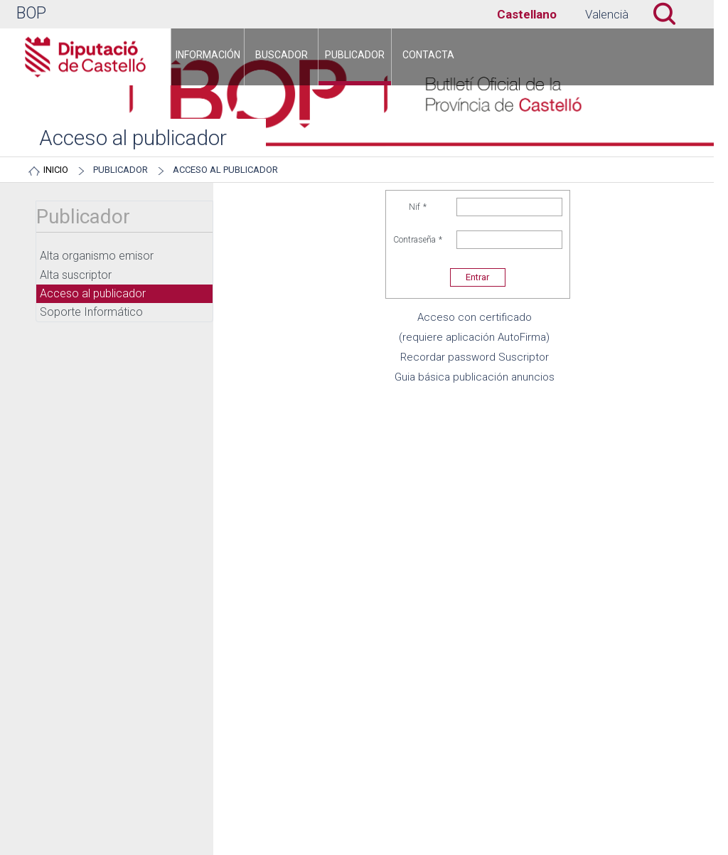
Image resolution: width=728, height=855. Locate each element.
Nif (418, 207)
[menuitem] (207, 56)
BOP (31, 13)
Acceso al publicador (225, 169)
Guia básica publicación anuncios (475, 377)
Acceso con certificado (474, 317)
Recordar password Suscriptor (474, 357)
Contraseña (418, 240)
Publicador (120, 169)
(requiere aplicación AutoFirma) (474, 337)
